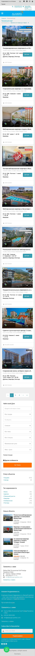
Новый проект (27, 31)
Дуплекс (6, 494)
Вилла (5, 491)
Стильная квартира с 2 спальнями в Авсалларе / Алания (22, 552)
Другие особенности (10, 460)
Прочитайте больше (7, 602)
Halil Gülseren (8, 62)
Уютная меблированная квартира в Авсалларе (17, 168)
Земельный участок (9, 496)
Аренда (29, 309)
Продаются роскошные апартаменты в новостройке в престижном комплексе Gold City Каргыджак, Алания (17, 290)
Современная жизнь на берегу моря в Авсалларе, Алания (17, 371)
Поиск (18, 465)
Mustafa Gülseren (9, 344)
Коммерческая (8, 500)
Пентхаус (6, 503)
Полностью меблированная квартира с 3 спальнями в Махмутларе (23, 516)
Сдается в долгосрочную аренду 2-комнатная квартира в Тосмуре (17, 330)
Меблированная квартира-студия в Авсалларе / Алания (17, 129)
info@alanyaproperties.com (14, 577)
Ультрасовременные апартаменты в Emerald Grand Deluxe (17, 48)
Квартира (6, 498)
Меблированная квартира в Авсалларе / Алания (17, 209)
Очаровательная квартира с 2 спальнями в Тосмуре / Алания (17, 89)
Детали (27, 54)
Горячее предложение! (25, 29)
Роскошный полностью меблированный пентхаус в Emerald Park (17, 249)
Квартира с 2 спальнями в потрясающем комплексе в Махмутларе (22, 528)
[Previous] (8, 395)
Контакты (17, 654)
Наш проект (19, 31)
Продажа (29, 27)
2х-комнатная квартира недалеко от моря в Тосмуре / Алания (21, 540)
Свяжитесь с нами (9, 580)
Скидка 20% (28, 68)
